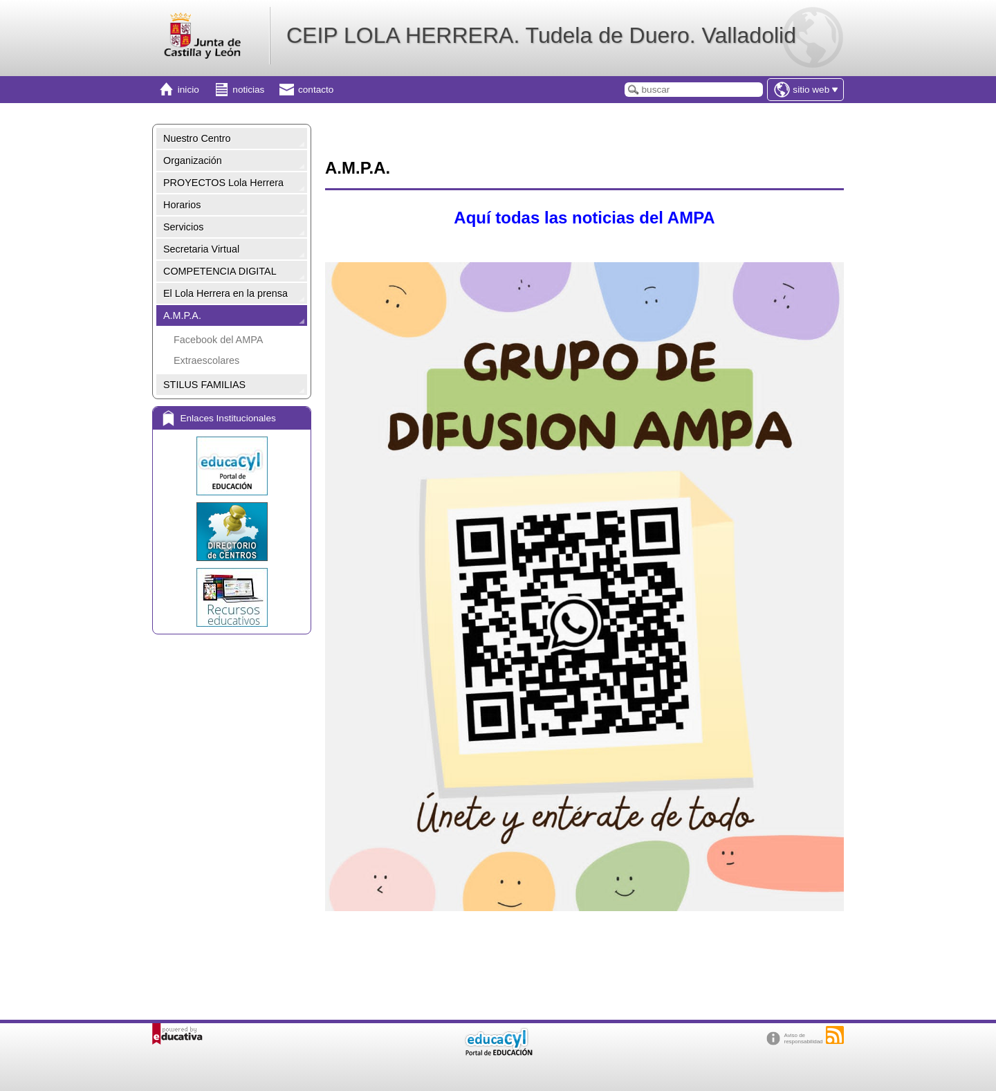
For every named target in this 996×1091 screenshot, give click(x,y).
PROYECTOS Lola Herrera (223, 182)
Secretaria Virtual (201, 249)
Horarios (182, 204)
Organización (192, 160)
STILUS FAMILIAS (204, 384)
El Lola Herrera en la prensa (225, 293)
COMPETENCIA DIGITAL (220, 271)
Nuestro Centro (197, 138)
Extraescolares (206, 360)
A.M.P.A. (182, 315)
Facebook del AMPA (218, 339)
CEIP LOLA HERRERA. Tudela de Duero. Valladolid (541, 35)
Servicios (183, 226)
